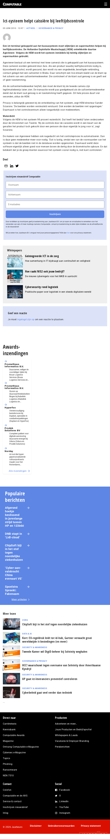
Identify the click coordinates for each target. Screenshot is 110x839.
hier (68, 233)
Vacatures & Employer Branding (72, 741)
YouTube (64, 807)
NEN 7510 (8, 775)
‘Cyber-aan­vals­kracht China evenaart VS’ (13, 573)
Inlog (5, 813)
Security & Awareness (34, 647)
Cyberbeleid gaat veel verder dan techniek (47, 692)
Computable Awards (14, 735)
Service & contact (12, 801)
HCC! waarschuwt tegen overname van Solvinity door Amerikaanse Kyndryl (61, 667)
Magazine (8, 741)
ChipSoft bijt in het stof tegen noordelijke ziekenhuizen (14, 552)
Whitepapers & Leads (66, 735)
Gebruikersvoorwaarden (61, 825)
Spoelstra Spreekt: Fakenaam (12, 590)
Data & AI (27, 634)
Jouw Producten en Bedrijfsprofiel (73, 729)
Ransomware (10, 769)
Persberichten (62, 746)
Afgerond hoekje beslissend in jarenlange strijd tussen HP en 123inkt (14, 516)
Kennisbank (9, 729)
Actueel (31, 28)
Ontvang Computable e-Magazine (21, 746)
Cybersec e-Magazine (14, 752)
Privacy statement (91, 825)
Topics (6, 758)
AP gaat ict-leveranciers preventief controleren (49, 679)
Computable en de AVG (15, 795)
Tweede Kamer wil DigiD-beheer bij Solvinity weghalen (54, 652)
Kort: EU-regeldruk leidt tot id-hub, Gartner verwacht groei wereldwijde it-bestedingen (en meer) (57, 639)
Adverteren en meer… (66, 723)
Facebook (64, 790)
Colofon (7, 790)
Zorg (25, 620)
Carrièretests (9, 723)
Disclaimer (36, 825)
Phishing (7, 764)
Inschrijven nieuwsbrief (15, 807)
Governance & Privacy (51, 28)
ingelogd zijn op (25, 319)
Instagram (64, 813)
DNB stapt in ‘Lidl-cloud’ (13, 535)
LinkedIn (63, 801)
